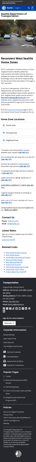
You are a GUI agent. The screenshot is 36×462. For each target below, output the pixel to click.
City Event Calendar (14, 352)
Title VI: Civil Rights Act (11, 420)
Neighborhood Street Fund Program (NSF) (15, 398)
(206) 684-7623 (13, 302)
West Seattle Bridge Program (16, 253)
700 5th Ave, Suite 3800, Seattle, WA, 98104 (18, 291)
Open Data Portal (9, 339)
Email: (4, 224)
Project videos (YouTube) (16, 272)
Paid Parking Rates (12, 387)
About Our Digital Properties (13, 412)
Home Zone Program (14, 110)
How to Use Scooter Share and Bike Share (18, 392)
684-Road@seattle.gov (16, 304)
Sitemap (6, 423)
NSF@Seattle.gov (13, 224)
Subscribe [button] (9, 323)
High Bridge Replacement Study (17, 267)
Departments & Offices (15, 361)
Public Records (8, 342)
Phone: (4, 221)
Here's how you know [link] (9, 3)
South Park (11, 125)
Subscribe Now (8, 240)
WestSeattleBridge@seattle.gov (13, 98)
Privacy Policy (8, 415)
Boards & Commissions (15, 365)
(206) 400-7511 (23, 152)
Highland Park (12, 140)
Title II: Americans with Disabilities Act (16, 418)
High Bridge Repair (12, 255)
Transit (8, 376)
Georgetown (11, 133)
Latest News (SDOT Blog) (15, 269)
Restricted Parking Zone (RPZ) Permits (16, 381)
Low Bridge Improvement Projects (18, 257)
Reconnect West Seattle (14, 260)
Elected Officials (8, 335)
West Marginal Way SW (14, 262)
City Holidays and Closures (12, 346)
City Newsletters (12, 357)
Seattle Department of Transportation (14, 15)
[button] (33, 2)
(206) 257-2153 (13, 221)
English (17, 8)
